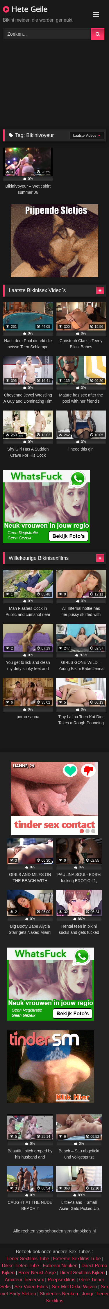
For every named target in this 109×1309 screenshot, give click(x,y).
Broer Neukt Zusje (37, 1272)
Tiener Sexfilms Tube (27, 1258)
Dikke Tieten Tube (20, 1265)
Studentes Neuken (59, 1293)
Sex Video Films (31, 1286)
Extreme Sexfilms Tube (77, 1258)
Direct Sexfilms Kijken (82, 1272)
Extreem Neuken (60, 1265)
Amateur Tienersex (24, 1279)
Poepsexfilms (61, 1279)
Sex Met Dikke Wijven (74, 1286)
